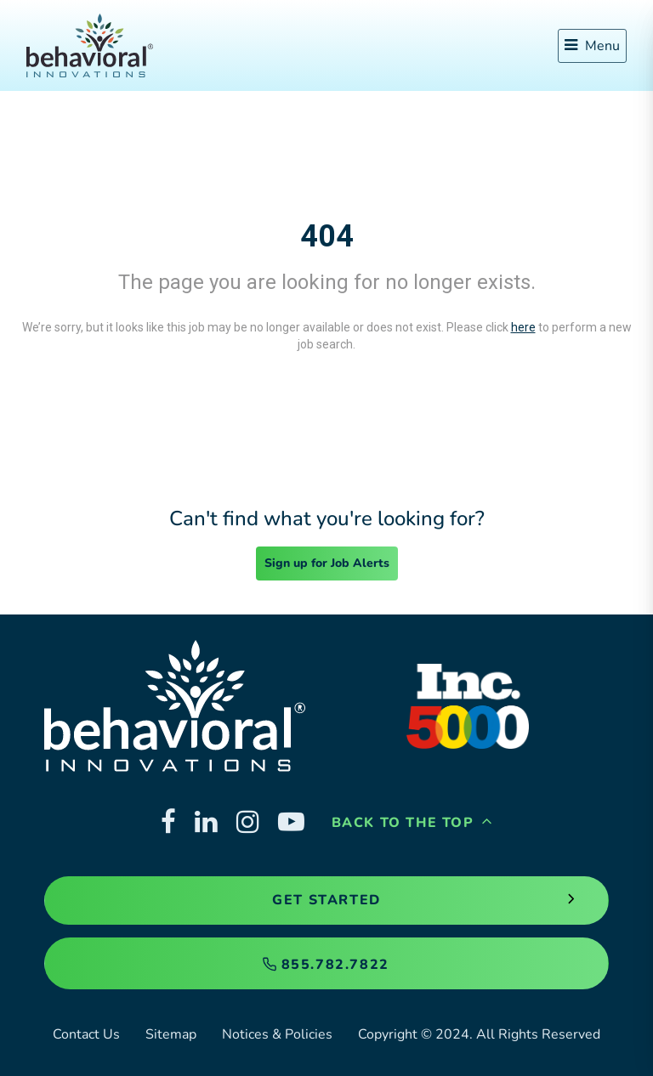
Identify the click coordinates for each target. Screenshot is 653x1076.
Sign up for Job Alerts (326, 563)
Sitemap (170, 1034)
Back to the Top (412, 822)
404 (327, 236)
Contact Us (86, 1034)
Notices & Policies (277, 1034)
